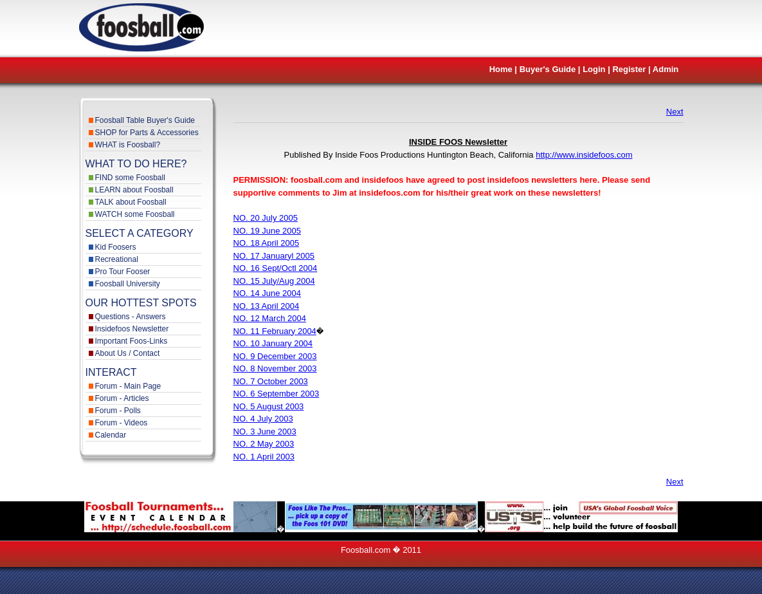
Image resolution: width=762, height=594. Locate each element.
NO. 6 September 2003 (276, 393)
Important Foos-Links (131, 341)
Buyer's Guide (548, 69)
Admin (665, 69)
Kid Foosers (115, 247)
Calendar (111, 435)
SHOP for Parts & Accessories (147, 132)
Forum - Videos (121, 422)
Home (501, 69)
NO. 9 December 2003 (275, 356)
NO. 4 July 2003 (263, 418)
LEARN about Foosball (134, 189)
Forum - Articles (122, 398)
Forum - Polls (118, 410)
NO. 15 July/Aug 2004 (274, 281)
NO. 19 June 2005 (267, 231)
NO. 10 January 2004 (273, 343)
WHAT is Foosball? (128, 144)
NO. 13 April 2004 (266, 306)
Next (675, 111)
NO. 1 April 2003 (264, 456)
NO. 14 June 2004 (267, 293)
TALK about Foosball (131, 202)
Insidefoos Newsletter (132, 328)
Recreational (116, 259)
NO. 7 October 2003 (270, 381)
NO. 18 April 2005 (266, 243)
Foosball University (127, 283)
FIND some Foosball (130, 177)
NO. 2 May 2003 (264, 444)
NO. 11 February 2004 (274, 331)
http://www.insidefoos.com (584, 155)
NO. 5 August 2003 (268, 406)
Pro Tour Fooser (122, 271)
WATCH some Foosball (135, 214)
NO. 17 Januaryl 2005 (273, 256)
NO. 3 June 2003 (264, 431)
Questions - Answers (130, 316)
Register (629, 69)
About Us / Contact (127, 353)
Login (594, 69)
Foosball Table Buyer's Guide (145, 120)
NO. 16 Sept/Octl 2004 (275, 268)
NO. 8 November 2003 (275, 368)
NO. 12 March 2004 (269, 318)
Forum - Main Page (128, 386)
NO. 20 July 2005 (265, 218)
